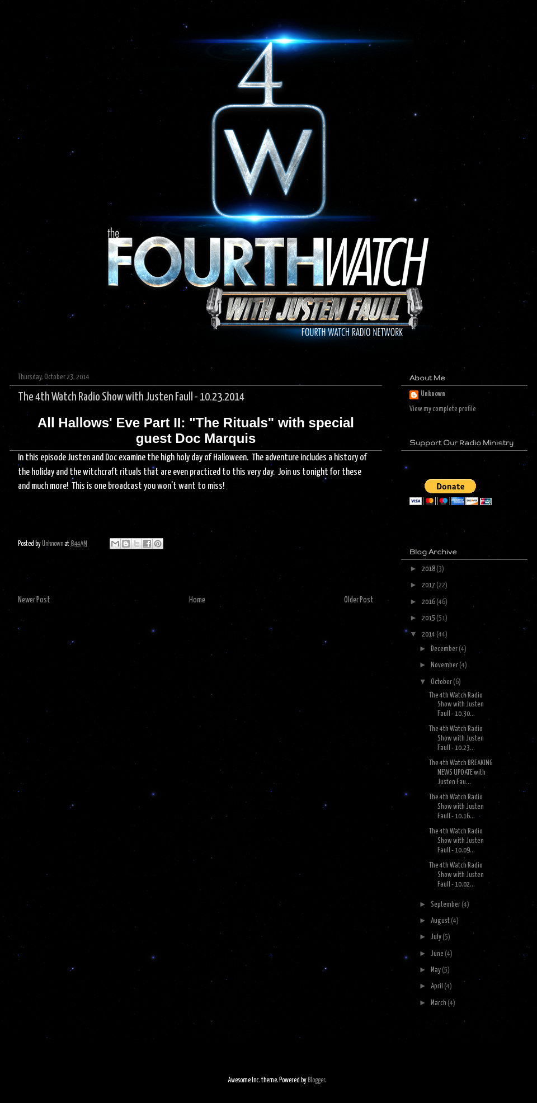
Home (197, 600)
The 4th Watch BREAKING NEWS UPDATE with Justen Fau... (461, 773)
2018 (429, 569)
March (439, 1003)
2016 (429, 602)
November (445, 665)
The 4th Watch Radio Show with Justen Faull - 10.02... (456, 875)
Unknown (433, 394)
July (436, 937)
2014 (429, 634)
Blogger (316, 1080)
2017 (429, 585)
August (441, 921)
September (446, 904)
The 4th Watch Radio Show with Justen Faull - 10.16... (456, 807)
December (445, 649)
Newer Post (34, 600)
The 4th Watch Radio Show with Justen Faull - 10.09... (456, 841)
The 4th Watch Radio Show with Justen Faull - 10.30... (456, 705)
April (437, 986)
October (442, 682)
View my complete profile (442, 409)
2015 (429, 618)
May (436, 970)
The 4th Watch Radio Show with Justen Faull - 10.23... (456, 738)
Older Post (359, 600)
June (438, 954)
